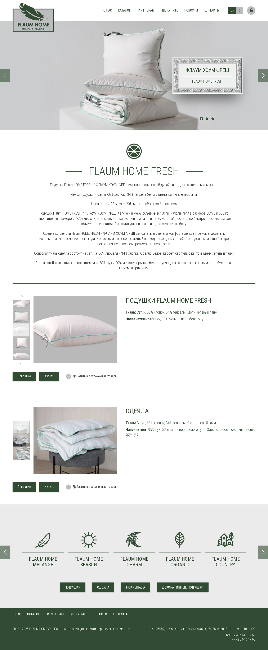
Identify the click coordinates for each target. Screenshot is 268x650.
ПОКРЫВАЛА (135, 587)
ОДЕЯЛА (103, 587)
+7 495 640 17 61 (243, 635)
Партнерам (146, 10)
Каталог (124, 10)
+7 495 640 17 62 (243, 639)
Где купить (169, 10)
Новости (191, 10)
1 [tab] (201, 119)
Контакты (211, 10)
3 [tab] (212, 118)
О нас (107, 10)
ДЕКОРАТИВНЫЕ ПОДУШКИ (183, 587)
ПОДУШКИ (73, 587)
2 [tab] (207, 118)
